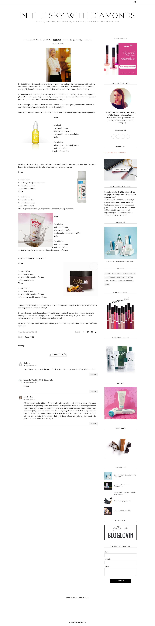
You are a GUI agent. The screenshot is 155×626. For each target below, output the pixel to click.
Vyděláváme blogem (125, 281)
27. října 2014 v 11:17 (30, 402)
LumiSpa (113, 281)
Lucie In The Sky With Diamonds (38, 382)
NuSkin (107, 274)
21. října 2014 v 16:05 (30, 368)
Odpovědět (93, 377)
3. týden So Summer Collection (122, 485)
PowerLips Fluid (129, 274)
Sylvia (27, 366)
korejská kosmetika (125, 277)
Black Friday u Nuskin (122, 511)
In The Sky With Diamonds (77, 15)
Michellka (28, 399)
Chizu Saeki (29, 340)
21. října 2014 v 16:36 (30, 385)
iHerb (107, 284)
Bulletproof (110, 277)
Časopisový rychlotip (122, 501)
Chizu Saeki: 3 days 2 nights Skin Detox (125, 493)
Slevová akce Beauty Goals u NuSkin (120, 261)
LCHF (106, 281)
